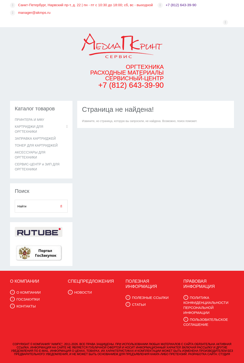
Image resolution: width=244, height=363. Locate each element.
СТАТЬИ (139, 304)
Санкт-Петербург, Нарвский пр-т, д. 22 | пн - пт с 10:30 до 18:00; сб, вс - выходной (85, 5)
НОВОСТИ (83, 292)
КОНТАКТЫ (26, 306)
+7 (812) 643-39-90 (181, 5)
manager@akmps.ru (34, 12)
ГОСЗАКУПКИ (28, 299)
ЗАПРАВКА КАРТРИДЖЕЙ (35, 138)
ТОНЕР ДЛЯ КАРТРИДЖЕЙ (36, 145)
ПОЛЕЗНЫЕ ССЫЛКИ (150, 298)
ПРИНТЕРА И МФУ (29, 120)
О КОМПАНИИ (28, 292)
